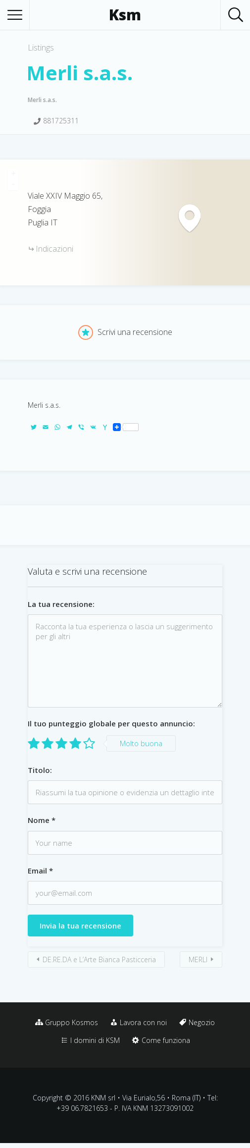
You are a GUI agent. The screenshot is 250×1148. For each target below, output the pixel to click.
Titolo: (40, 770)
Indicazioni (54, 248)
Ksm (125, 14)
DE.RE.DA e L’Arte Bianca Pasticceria (99, 959)
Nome (41, 820)
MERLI (198, 959)
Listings (41, 47)
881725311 (61, 120)
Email (40, 870)
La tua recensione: (61, 604)
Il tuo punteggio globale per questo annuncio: (111, 723)
